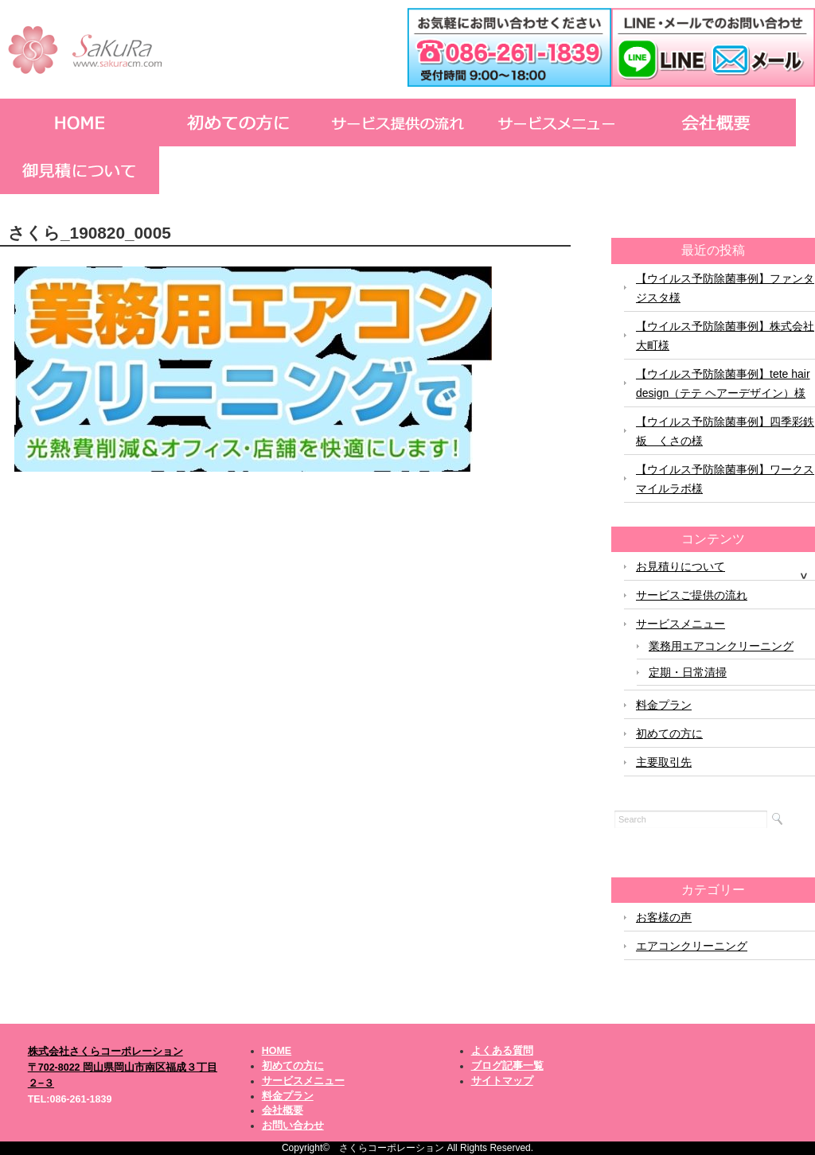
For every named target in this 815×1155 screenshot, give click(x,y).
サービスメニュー (680, 623)
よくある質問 (502, 1050)
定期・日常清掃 (688, 672)
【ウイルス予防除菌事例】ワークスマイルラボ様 (725, 479)
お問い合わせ (293, 1125)
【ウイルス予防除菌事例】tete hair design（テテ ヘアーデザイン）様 (723, 383)
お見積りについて (680, 566)
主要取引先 (664, 762)
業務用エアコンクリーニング (721, 646)
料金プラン (664, 704)
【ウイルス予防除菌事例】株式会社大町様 (725, 336)
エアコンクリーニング (691, 945)
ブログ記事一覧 (507, 1065)
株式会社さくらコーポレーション (105, 1051)
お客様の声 (664, 917)
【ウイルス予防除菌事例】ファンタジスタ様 (725, 288)
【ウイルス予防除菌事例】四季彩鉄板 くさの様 (725, 431)
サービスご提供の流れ (691, 595)
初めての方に (669, 733)
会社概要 (282, 1110)
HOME (277, 1050)
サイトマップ (502, 1081)
